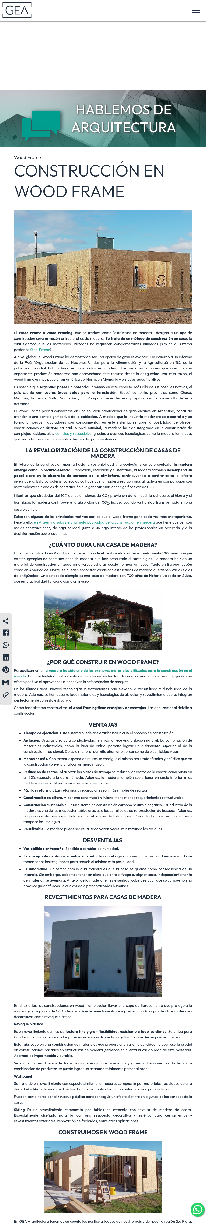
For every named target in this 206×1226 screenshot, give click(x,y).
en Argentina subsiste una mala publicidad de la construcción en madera (94, 522)
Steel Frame (40, 349)
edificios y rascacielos (73, 433)
